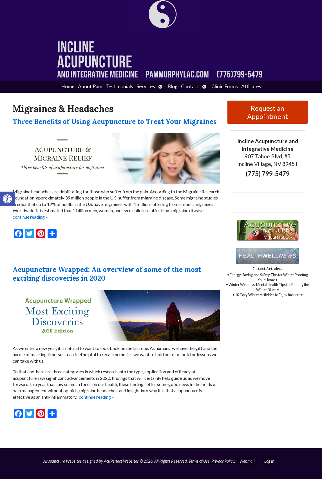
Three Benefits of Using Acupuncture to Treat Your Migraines (115, 121)
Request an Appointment (267, 112)
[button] (7, 199)
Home (68, 86)
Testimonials (119, 86)
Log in (269, 461)
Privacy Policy (222, 461)
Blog (172, 86)
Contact (190, 86)
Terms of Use (199, 461)
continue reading (30, 216)
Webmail (247, 461)
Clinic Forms (224, 86)
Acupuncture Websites (62, 461)
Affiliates (251, 86)
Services (146, 86)
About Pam (90, 86)
